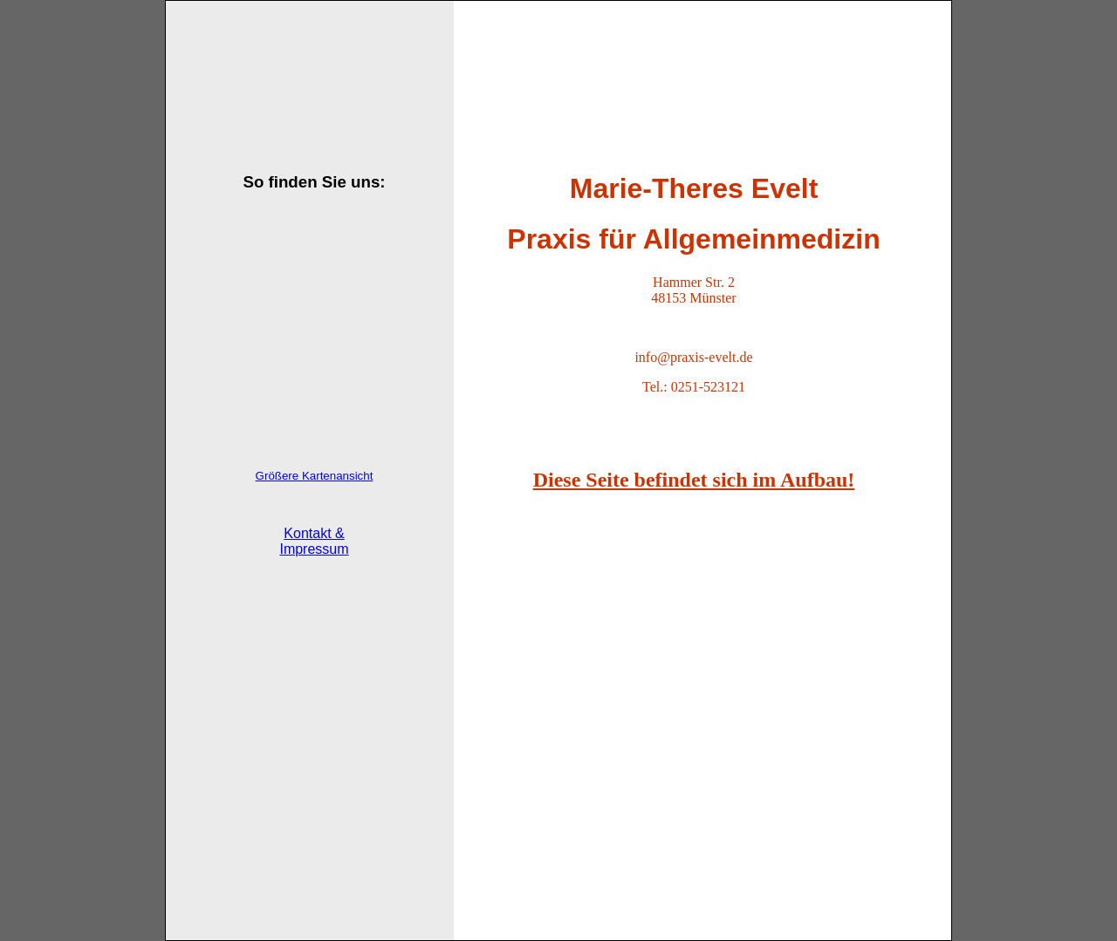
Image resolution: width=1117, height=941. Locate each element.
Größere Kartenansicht (314, 475)
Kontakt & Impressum (313, 541)
